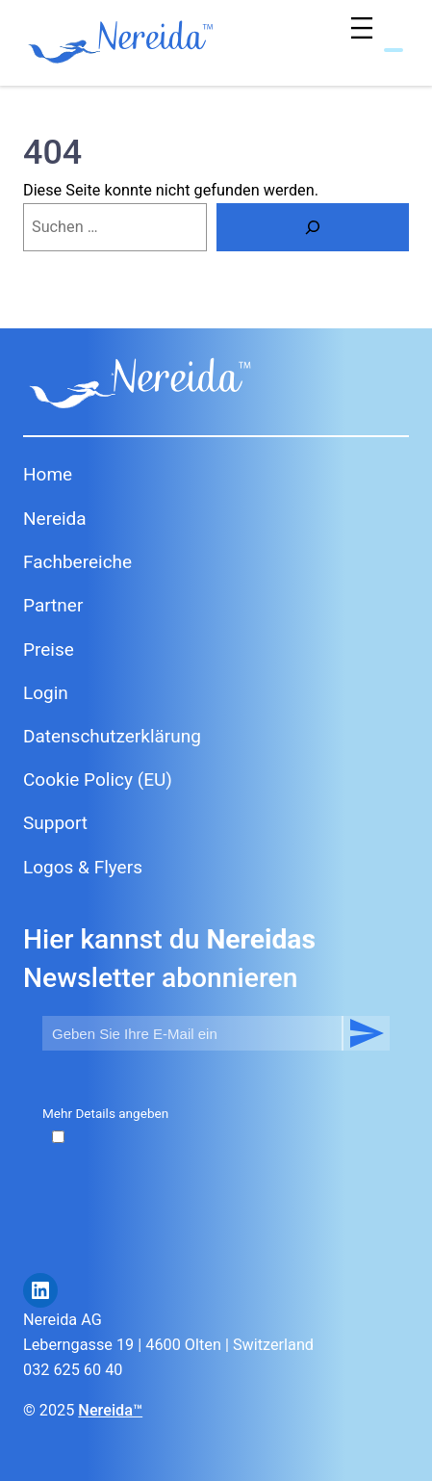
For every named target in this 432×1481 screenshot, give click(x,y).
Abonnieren (366, 1033)
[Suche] (312, 227)
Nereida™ (110, 1410)
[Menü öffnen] (366, 33)
